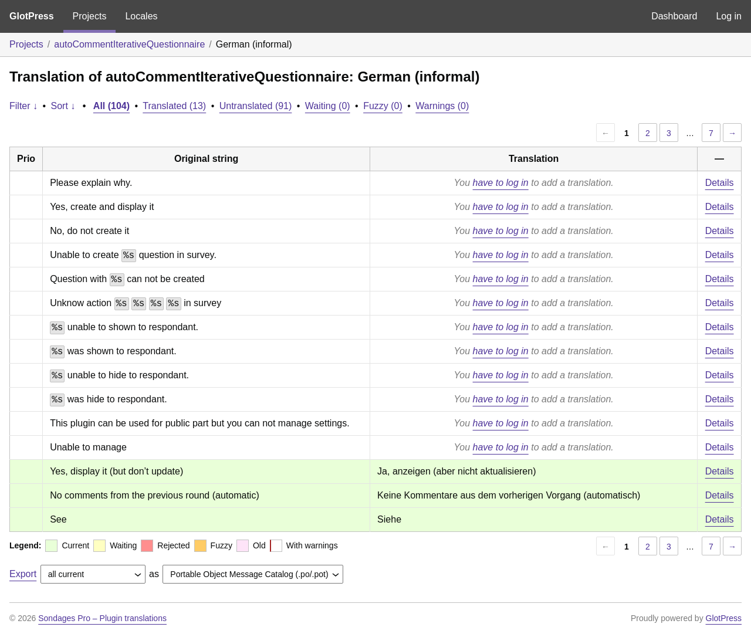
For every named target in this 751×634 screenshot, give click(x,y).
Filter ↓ (23, 106)
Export (22, 574)
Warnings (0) (442, 106)
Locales (141, 16)
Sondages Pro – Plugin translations (102, 618)
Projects (90, 16)
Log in (729, 16)
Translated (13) (174, 106)
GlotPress (31, 16)
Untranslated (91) (255, 106)
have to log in (501, 183)
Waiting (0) (327, 106)
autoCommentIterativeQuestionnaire (129, 44)
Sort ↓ (63, 106)
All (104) (111, 106)
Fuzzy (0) (382, 106)
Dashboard (674, 16)
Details (719, 183)
